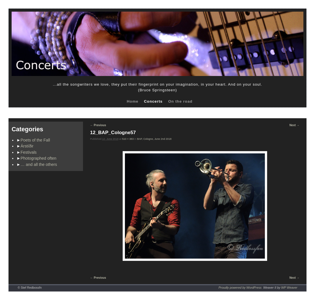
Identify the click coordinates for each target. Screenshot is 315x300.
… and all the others (39, 164)
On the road (180, 101)
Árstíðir (27, 146)
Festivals (29, 152)
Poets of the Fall (35, 140)
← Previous (98, 125)
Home (132, 101)
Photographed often (38, 158)
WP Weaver (289, 287)
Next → (294, 125)
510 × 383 (128, 139)
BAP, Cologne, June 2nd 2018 (154, 139)
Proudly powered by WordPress (239, 287)
